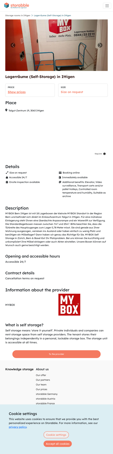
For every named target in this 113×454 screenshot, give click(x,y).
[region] (56, 136)
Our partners (43, 379)
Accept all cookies (57, 443)
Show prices (17, 92)
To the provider (56, 354)
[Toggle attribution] (104, 154)
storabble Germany (47, 393)
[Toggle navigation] (107, 6)
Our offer (41, 375)
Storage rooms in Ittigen (17, 15)
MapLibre (98, 154)
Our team (41, 384)
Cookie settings (56, 434)
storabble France (45, 403)
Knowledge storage (19, 369)
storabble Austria (45, 398)
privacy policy (17, 427)
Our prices (41, 389)
